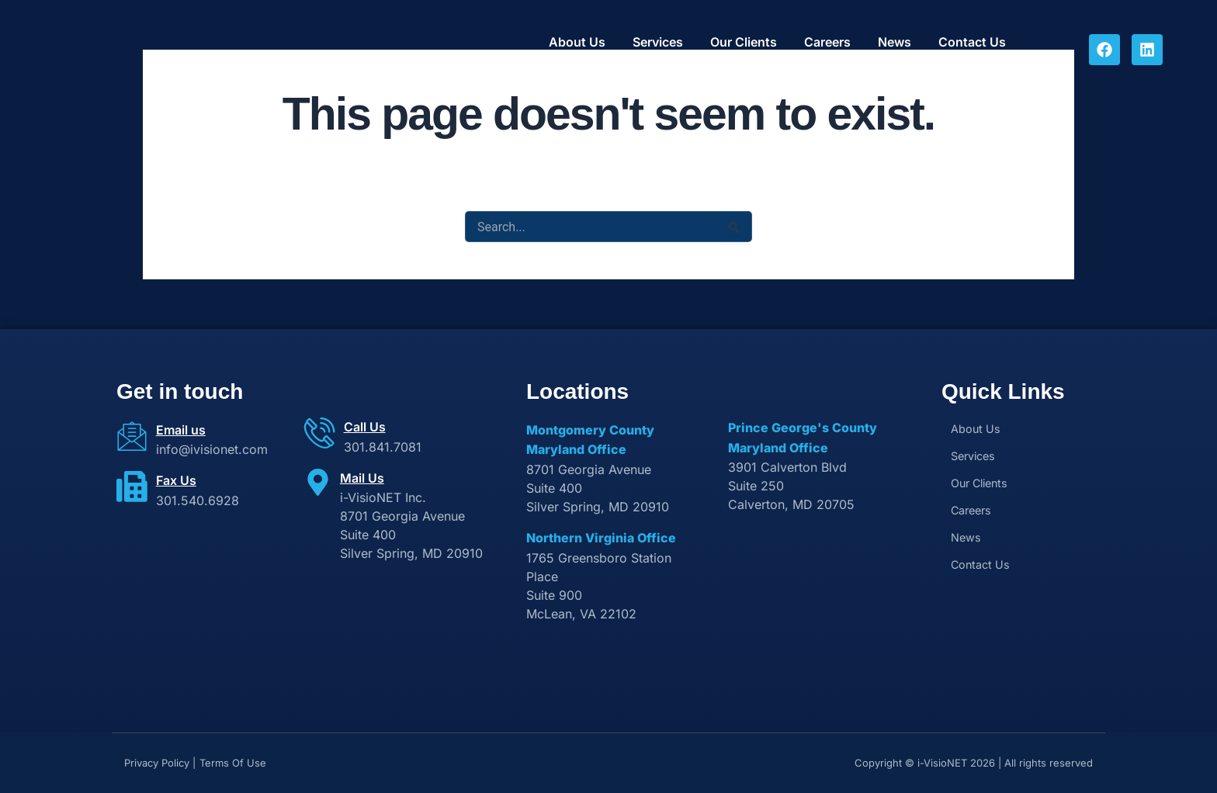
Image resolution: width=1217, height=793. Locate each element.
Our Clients (743, 42)
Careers (827, 42)
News (894, 42)
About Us (577, 42)
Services (658, 42)
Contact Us (972, 42)
